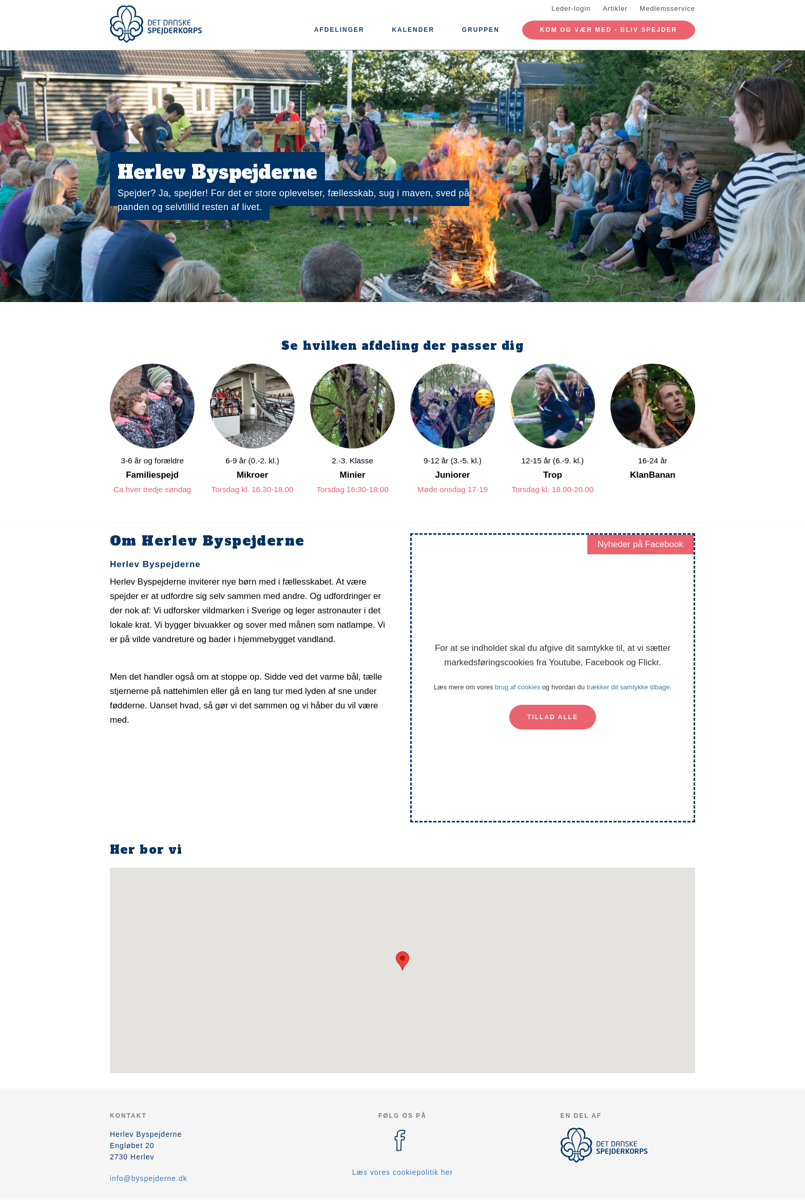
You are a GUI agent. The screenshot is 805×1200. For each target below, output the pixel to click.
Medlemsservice (667, 8)
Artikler (615, 8)
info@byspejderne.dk (148, 1178)
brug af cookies (517, 687)
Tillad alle (552, 717)
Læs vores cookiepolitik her (402, 1172)
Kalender (413, 29)
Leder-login (570, 8)
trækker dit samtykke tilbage (628, 687)
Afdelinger (339, 29)
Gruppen (481, 29)
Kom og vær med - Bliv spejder (608, 29)
